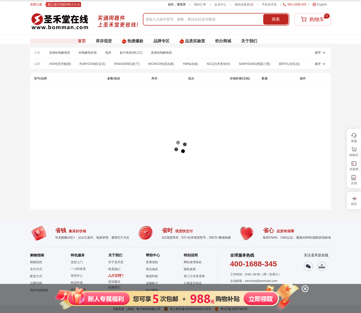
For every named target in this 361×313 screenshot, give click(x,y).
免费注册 (36, 4)
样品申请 (77, 282)
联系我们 (114, 269)
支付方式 (36, 269)
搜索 (276, 19)
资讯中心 (77, 275)
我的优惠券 (244, 4)
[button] (175, 298)
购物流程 (36, 262)
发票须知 (152, 262)
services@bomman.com (261, 281)
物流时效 (152, 276)
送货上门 (77, 262)
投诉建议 (114, 281)
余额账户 (152, 283)
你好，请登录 (177, 4)
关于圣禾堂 (115, 262)
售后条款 (152, 269)
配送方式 (36, 276)
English (320, 4)
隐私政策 (190, 269)
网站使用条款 (193, 262)
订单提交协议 (193, 283)
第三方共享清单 (194, 276)
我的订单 (200, 4)
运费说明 (36, 283)
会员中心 (220, 4)
